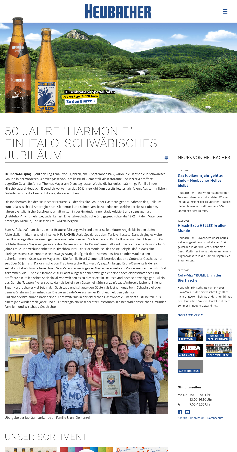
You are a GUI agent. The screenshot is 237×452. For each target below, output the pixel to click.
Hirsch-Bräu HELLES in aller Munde (202, 228)
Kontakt (182, 418)
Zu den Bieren (79, 101)
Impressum (197, 418)
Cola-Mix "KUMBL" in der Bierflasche (200, 278)
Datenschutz (215, 418)
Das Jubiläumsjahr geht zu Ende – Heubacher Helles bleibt (200, 180)
